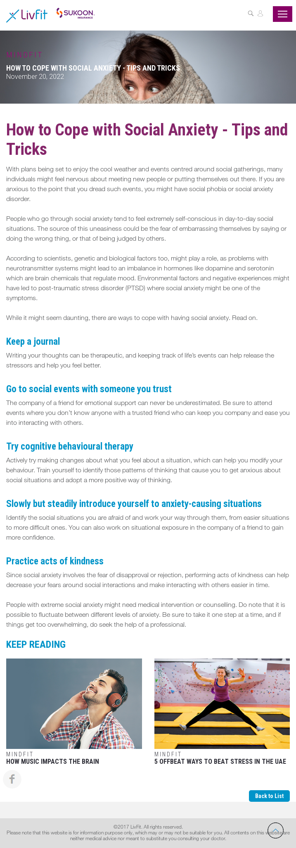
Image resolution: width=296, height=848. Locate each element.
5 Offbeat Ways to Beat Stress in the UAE (222, 712)
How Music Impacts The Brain (74, 712)
